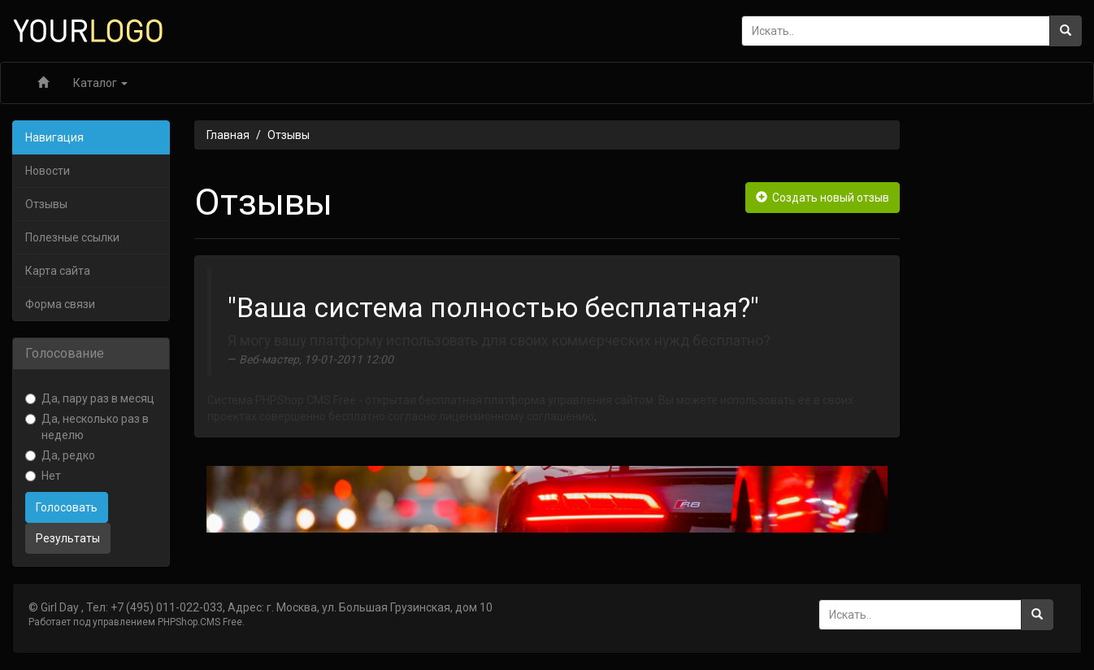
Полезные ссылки (72, 237)
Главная (228, 134)
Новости (47, 170)
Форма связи (60, 304)
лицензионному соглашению (516, 416)
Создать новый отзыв (822, 197)
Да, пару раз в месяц (89, 398)
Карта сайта (57, 270)
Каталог (100, 82)
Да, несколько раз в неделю (87, 427)
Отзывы (46, 204)
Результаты (68, 538)
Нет (43, 475)
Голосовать (67, 507)
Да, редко (60, 455)
